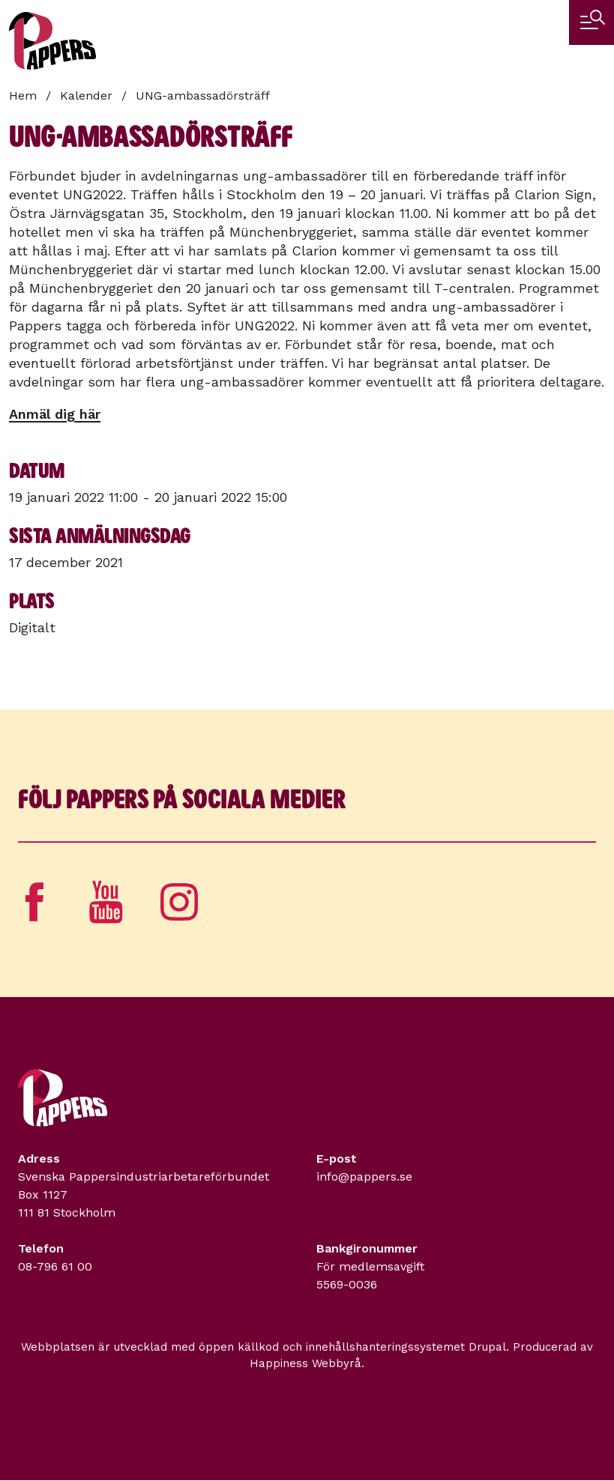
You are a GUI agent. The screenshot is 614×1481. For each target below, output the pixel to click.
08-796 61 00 (55, 1266)
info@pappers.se (364, 1176)
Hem (23, 95)
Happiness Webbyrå (305, 1363)
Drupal (487, 1347)
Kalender (86, 95)
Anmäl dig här (54, 414)
